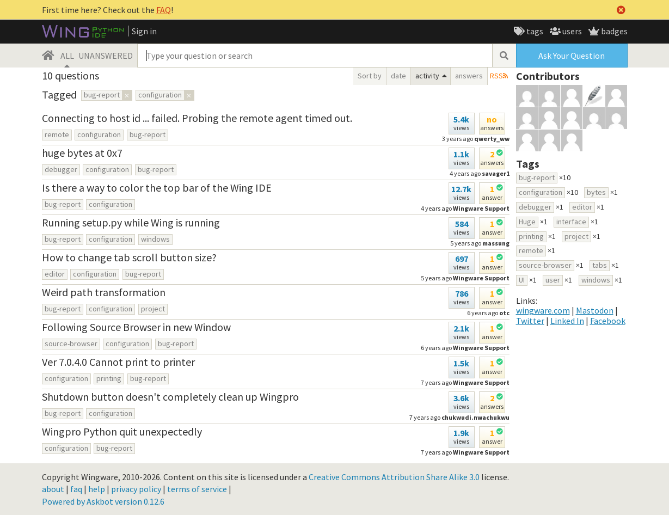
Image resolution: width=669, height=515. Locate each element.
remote (57, 134)
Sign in (144, 31)
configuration (99, 134)
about (53, 488)
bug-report (147, 134)
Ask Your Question (571, 55)
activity (427, 76)
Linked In (567, 320)
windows (155, 239)
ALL (67, 55)
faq (76, 488)
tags (534, 31)
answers (469, 76)
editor (55, 274)
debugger (61, 169)
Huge (527, 221)
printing (108, 378)
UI (522, 280)
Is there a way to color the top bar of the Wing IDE (157, 187)
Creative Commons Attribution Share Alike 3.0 (394, 476)
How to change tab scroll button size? (129, 257)
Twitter (530, 320)
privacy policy (136, 488)
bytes (596, 192)
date (398, 76)
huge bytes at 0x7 (82, 153)
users (571, 31)
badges (613, 31)
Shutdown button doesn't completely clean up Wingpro (170, 396)
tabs (599, 265)
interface (571, 221)
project (153, 309)
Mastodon (594, 310)
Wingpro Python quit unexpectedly (122, 431)
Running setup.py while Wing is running (131, 222)
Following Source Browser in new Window (136, 327)
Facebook (607, 320)
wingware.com (543, 310)
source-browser (71, 343)
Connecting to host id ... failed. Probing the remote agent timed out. (197, 118)
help (96, 488)
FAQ (163, 9)
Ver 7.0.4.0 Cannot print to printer (118, 362)
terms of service (197, 488)
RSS (496, 76)
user (552, 280)
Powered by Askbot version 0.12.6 (103, 501)
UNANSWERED (105, 55)
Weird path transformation (103, 292)
